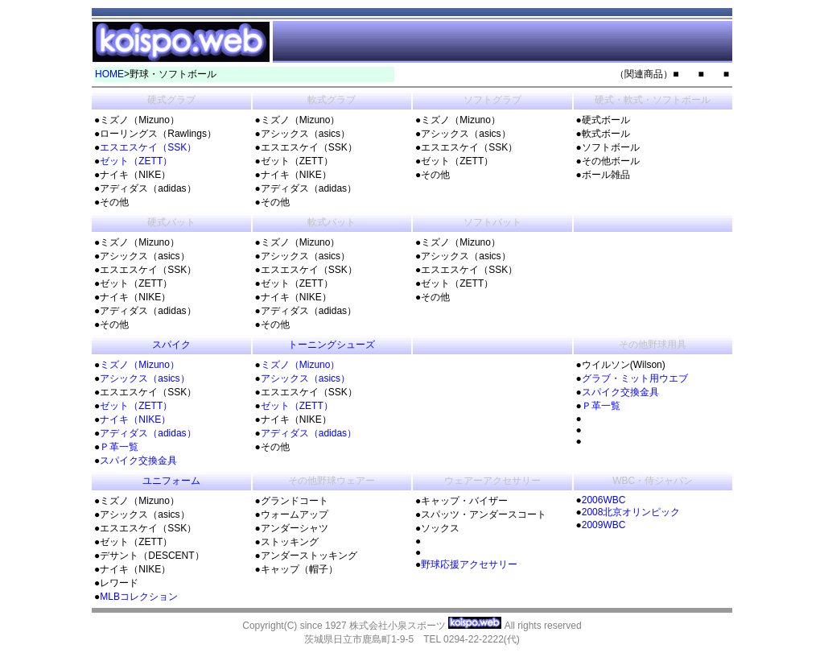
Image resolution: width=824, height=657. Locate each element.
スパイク (171, 344)
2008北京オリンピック (631, 512)
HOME (109, 74)
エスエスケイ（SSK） (148, 147)
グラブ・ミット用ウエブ (635, 378)
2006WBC (604, 500)
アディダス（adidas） (148, 433)
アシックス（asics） (144, 378)
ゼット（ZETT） (136, 161)
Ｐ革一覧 (119, 446)
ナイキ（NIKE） (135, 419)
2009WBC (604, 525)
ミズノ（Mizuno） (139, 364)
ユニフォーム (171, 480)
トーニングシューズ (331, 344)
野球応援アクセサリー (469, 564)
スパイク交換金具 (138, 460)
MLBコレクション (139, 596)
